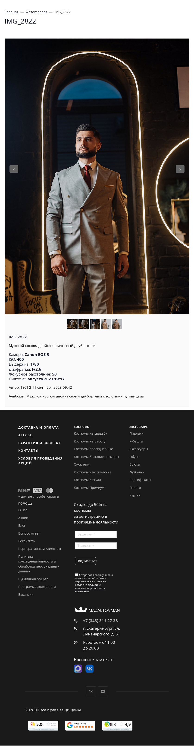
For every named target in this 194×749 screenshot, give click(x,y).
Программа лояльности (37, 586)
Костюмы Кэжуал (87, 480)
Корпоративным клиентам (39, 548)
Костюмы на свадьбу (90, 433)
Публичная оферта (33, 579)
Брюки (134, 464)
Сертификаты (140, 480)
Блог (21, 525)
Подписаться (86, 561)
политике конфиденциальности (90, 586)
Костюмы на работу (89, 441)
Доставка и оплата (38, 427)
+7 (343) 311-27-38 (100, 620)
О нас (22, 510)
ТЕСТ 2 (26, 387)
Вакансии (26, 594)
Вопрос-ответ (29, 533)
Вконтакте (91, 691)
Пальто (135, 487)
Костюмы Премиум (89, 487)
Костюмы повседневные (93, 449)
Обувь (134, 456)
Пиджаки (136, 433)
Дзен (103, 691)
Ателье (25, 435)
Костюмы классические (92, 472)
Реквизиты (26, 541)
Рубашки (136, 441)
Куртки (135, 495)
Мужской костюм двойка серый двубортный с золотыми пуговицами (85, 396)
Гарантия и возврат (39, 443)
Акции (23, 518)
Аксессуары (138, 449)
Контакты (28, 450)
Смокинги (81, 464)
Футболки (136, 472)
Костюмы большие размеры (96, 456)
